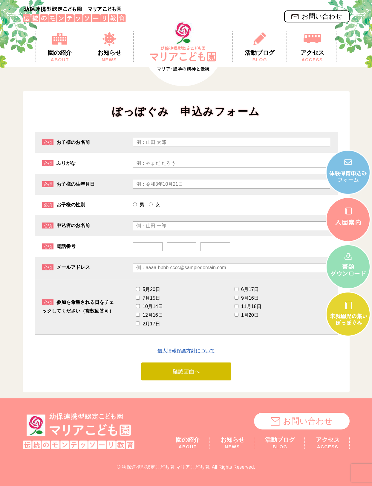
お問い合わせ (316, 16)
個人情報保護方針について (186, 350)
